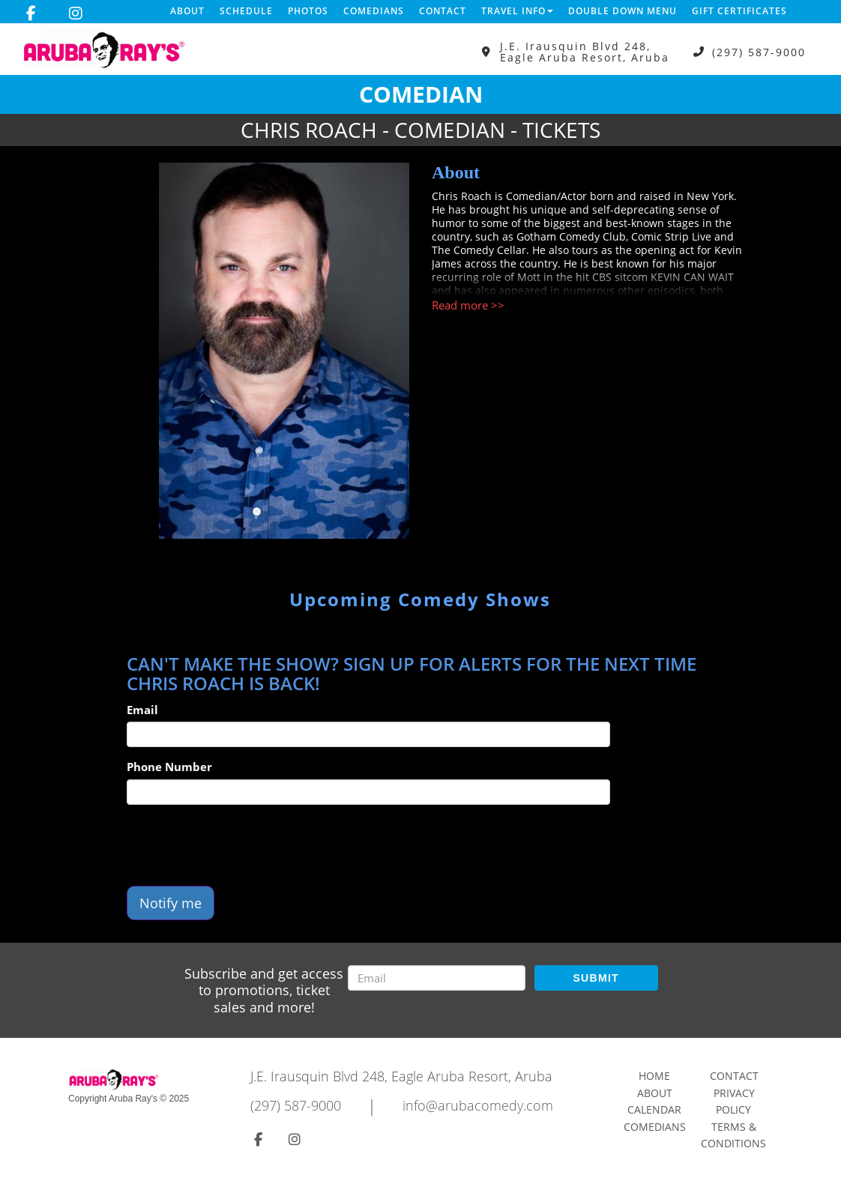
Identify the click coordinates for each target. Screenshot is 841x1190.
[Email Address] (436, 978)
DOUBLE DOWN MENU (622, 10)
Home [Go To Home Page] (654, 1076)
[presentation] (241, 845)
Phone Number (169, 766)
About (187, 10)
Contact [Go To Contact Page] (734, 1076)
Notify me (170, 903)
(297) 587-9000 (759, 52)
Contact (442, 10)
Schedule (246, 10)
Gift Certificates (739, 10)
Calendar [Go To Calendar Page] (654, 1109)
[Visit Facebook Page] (31, 13)
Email (142, 709)
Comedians (373, 10)
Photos (308, 10)
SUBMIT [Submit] (595, 978)
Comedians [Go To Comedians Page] (655, 1127)
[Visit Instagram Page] (75, 13)
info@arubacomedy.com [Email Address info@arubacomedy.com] (478, 1105)
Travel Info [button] (517, 10)
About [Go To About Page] (654, 1093)
